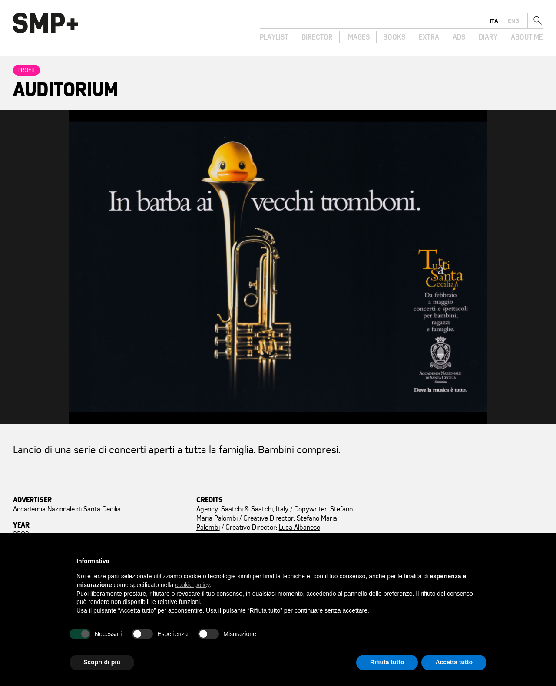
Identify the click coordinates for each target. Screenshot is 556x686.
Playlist (274, 37)
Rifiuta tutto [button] (387, 662)
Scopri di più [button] (101, 662)
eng (513, 21)
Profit (26, 70)
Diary (488, 37)
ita (494, 21)
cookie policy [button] (192, 584)
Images (358, 37)
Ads (459, 37)
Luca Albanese (299, 527)
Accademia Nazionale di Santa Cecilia (67, 509)
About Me (527, 37)
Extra (429, 37)
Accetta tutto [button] (454, 662)
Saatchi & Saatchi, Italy (254, 509)
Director (317, 37)
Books (394, 37)
